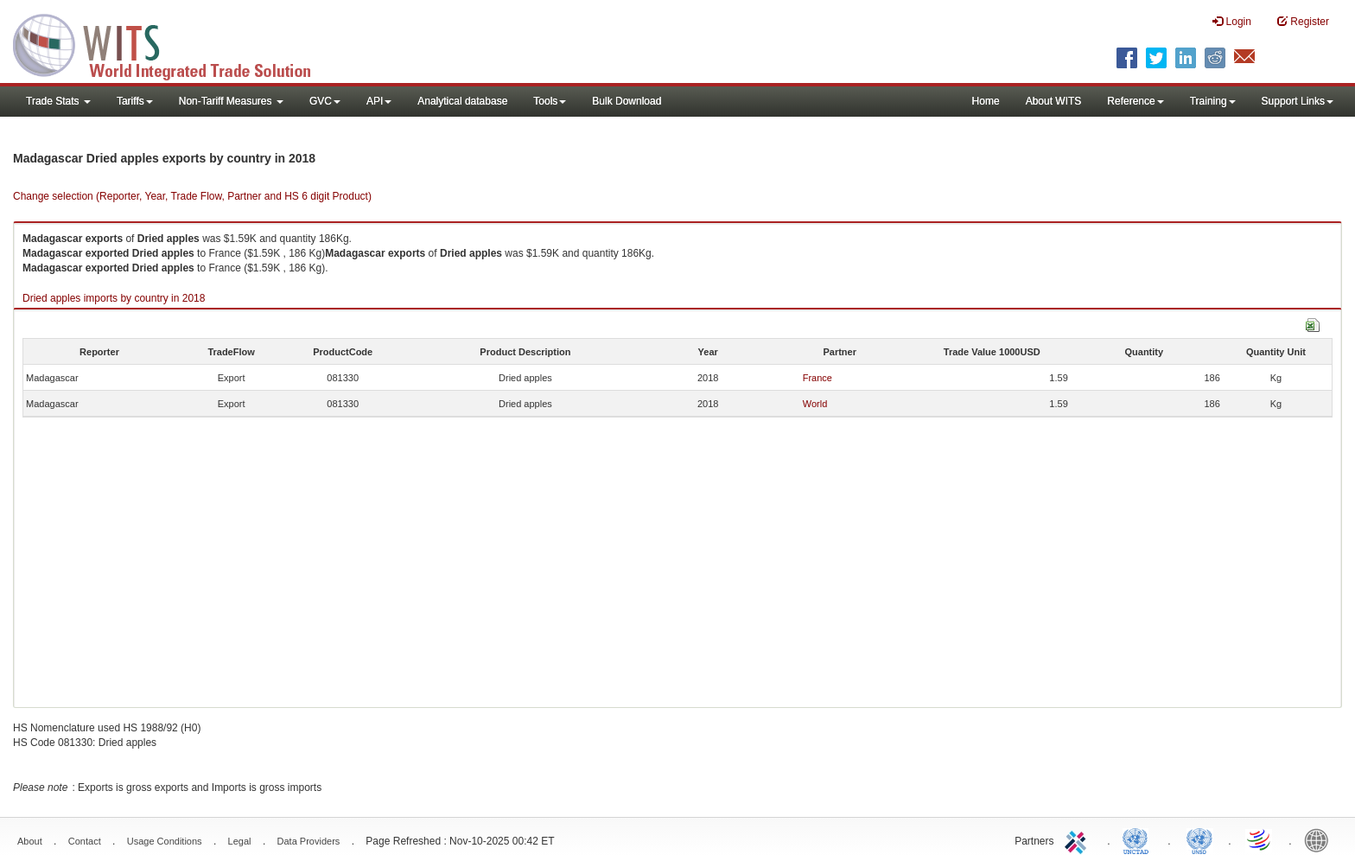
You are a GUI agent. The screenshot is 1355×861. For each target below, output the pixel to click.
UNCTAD (1139, 839)
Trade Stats (58, 101)
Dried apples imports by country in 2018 (113, 298)
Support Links (1297, 101)
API (378, 101)
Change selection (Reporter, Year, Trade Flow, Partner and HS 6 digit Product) (192, 196)
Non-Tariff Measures (231, 101)
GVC (324, 101)
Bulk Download (626, 101)
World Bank (1320, 839)
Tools (549, 101)
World (815, 404)
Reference (1135, 101)
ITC (1078, 839)
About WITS (1054, 101)
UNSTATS (1199, 839)
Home (986, 101)
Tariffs (135, 101)
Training (1213, 101)
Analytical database (462, 101)
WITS (173, 43)
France (817, 378)
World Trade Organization (1260, 839)
